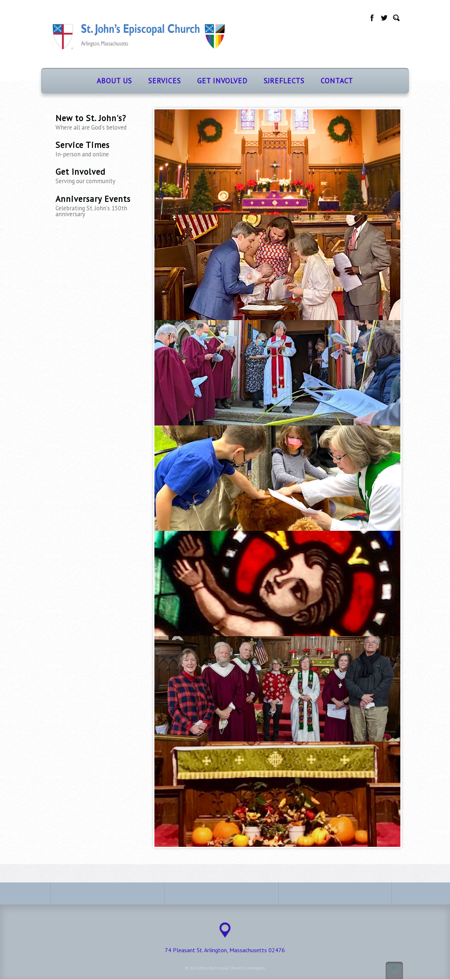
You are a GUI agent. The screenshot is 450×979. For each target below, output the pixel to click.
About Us (114, 80)
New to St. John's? (100, 122)
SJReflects (284, 80)
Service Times (100, 148)
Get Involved (222, 80)
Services (164, 80)
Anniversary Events (100, 205)
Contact (337, 80)
